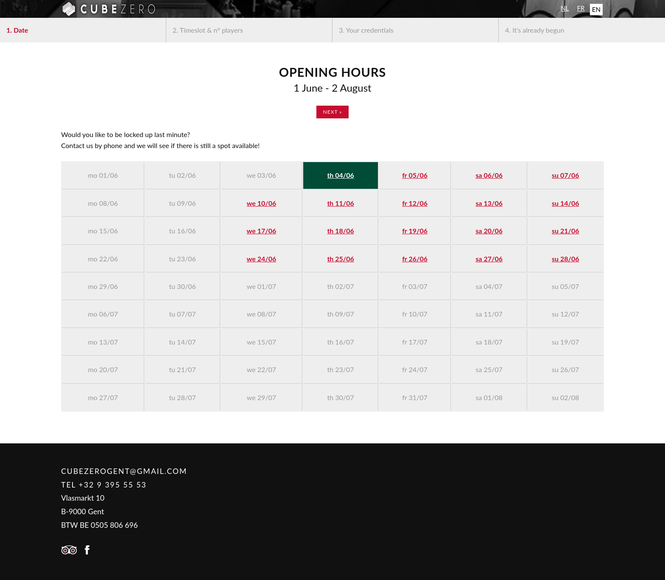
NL (565, 8)
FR (580, 8)
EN (596, 9)
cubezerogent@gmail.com (124, 471)
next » (332, 112)
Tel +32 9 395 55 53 (104, 484)
